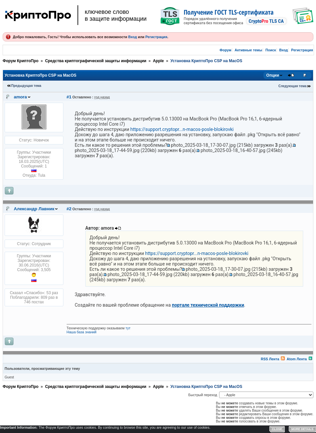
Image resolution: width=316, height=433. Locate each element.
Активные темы (248, 50)
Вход (132, 37)
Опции (272, 75)
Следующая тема (292, 86)
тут (127, 328)
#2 (69, 208)
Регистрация (156, 37)
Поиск (270, 50)
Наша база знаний (82, 332)
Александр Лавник (34, 208)
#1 (69, 96)
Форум (226, 50)
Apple (158, 61)
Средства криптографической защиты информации (95, 61)
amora (20, 96)
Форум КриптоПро (20, 61)
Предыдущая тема (26, 86)
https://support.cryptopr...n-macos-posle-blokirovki (182, 129)
